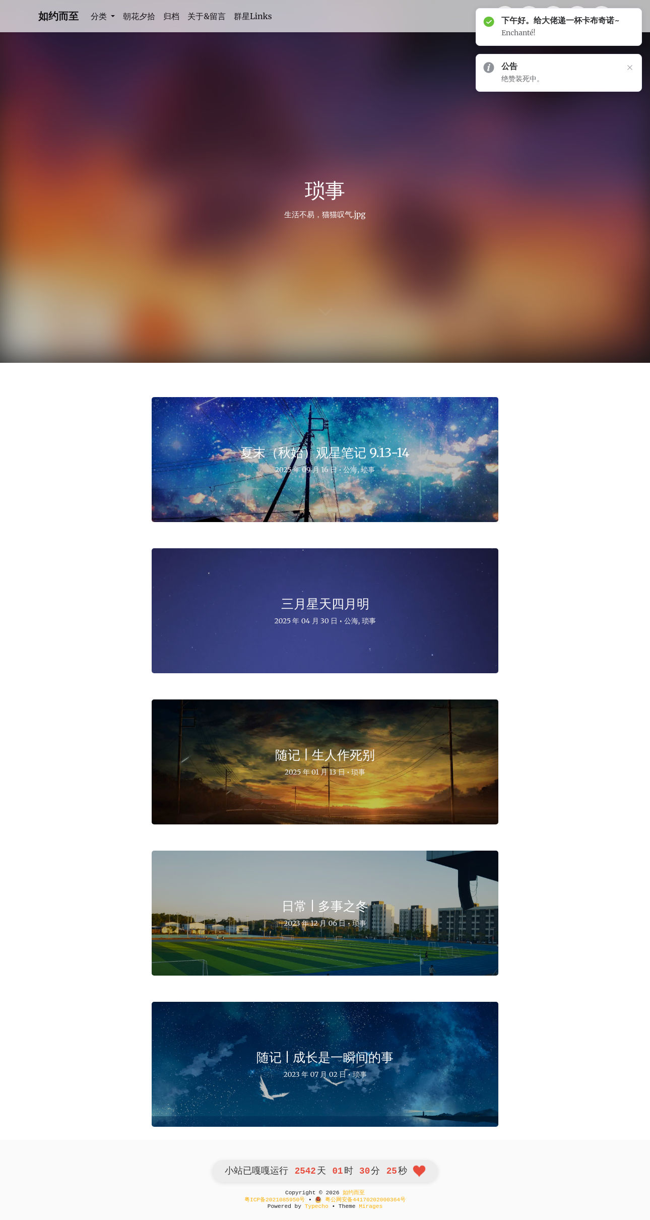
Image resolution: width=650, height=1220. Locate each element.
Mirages (370, 1206)
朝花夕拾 (139, 16)
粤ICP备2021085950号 (274, 1200)
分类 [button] (100, 16)
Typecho (317, 1206)
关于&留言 (206, 16)
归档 (171, 16)
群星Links (253, 16)
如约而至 (58, 16)
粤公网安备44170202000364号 (360, 1200)
